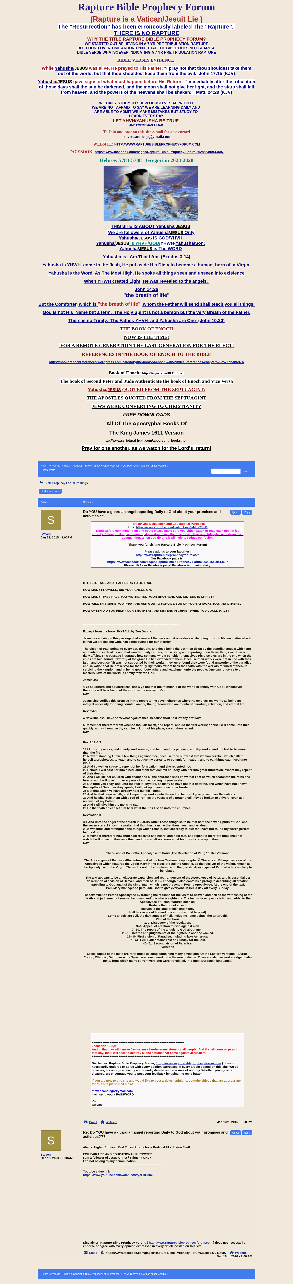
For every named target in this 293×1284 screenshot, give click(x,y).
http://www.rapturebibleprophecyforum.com (167, 555)
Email (93, 1122)
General (77, 465)
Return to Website (50, 465)
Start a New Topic (50, 491)
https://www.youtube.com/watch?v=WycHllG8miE (119, 1175)
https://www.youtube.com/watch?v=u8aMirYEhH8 (172, 527)
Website (111, 1122)
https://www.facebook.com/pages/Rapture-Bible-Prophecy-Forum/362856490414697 (167, 562)
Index (67, 465)
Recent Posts (48, 470)
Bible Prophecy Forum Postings (102, 465)
